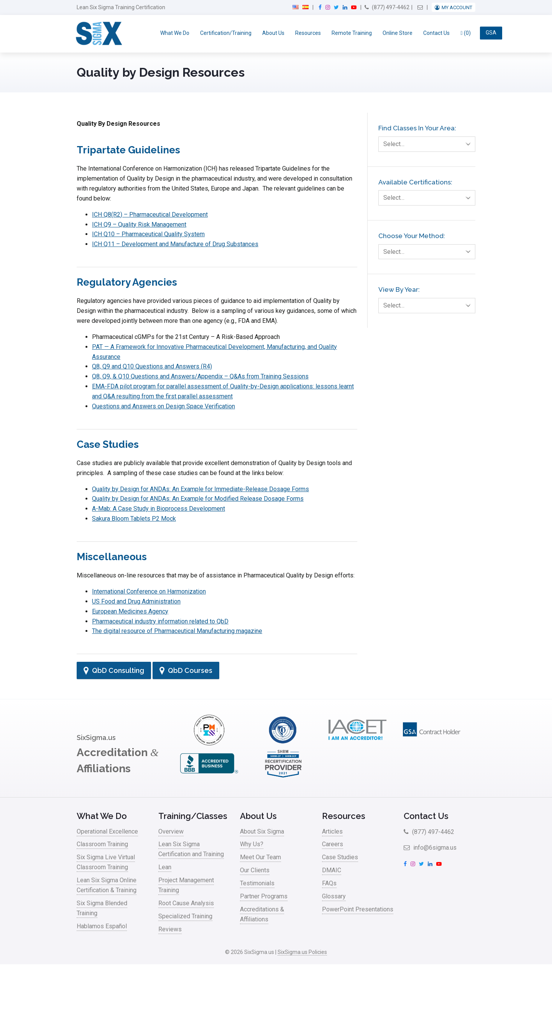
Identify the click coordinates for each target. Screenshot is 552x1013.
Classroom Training (102, 844)
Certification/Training (225, 33)
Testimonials (257, 883)
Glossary (334, 896)
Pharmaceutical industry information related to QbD (160, 621)
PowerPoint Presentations (357, 909)
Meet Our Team (260, 857)
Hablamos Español (102, 926)
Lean (164, 867)
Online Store (397, 33)
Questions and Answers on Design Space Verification (163, 406)
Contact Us (436, 33)
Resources (308, 33)
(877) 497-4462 (387, 7)
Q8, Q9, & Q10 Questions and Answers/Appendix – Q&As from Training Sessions (200, 376)
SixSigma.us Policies (302, 952)
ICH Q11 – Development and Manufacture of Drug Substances (175, 244)
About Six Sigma (262, 831)
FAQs (329, 883)
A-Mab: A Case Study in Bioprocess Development (158, 508)
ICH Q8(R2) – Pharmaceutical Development (150, 214)
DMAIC (331, 870)
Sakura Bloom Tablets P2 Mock (134, 518)
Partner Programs (264, 896)
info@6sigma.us (430, 847)
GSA (491, 33)
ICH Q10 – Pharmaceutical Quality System (148, 234)
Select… (429, 144)
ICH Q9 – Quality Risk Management (139, 224)
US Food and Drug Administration (136, 601)
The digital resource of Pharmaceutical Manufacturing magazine (177, 631)
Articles (332, 831)
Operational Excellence (107, 831)
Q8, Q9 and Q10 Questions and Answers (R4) (152, 366)
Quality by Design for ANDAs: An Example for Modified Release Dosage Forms (198, 498)
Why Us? (251, 844)
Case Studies (340, 857)
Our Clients (254, 870)
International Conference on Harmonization (149, 591)
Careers (332, 844)
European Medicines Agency (130, 611)
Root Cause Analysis (186, 903)
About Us (273, 33)
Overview (171, 831)
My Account (457, 7)
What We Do (174, 33)
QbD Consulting (114, 670)
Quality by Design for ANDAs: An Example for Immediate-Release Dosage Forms (200, 489)
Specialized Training (185, 916)
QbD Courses (185, 670)
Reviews (170, 929)
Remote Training (352, 33)
